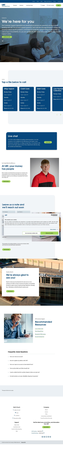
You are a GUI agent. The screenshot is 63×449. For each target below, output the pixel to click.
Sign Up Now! (46, 430)
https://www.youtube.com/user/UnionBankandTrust (46, 440)
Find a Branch (10, 295)
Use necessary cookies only (31, 233)
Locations (17, 419)
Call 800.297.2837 (6, 36)
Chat (17, 416)
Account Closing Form (39, 340)
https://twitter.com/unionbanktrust (44, 440)
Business (21, 5)
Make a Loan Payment (48, 1)
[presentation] (11, 244)
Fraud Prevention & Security (46, 421)
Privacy (54, 1)
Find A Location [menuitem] (51, 5)
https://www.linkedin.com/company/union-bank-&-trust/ (48, 440)
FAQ (17, 434)
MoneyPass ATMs (17, 422)
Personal (15, 5)
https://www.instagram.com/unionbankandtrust (50, 440)
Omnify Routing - (35, 436)
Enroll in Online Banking (17, 432)
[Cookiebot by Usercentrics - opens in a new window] (52, 215)
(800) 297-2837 (17, 413)
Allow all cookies (49, 233)
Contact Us (59, 1)
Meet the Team (6, 185)
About (38, 1)
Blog (46, 417)
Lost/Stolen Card (16, 430)
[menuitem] (14, 5)
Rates (41, 1)
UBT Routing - (34, 435)
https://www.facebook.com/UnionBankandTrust (42, 440)
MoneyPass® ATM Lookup (40, 337)
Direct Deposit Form (39, 334)
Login (58, 5)
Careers (33, 1)
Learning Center (29, 5)
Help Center (16, 428)
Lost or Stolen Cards (39, 332)
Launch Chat (48, 145)
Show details (53, 229)
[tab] (31, 360)
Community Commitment (46, 419)
